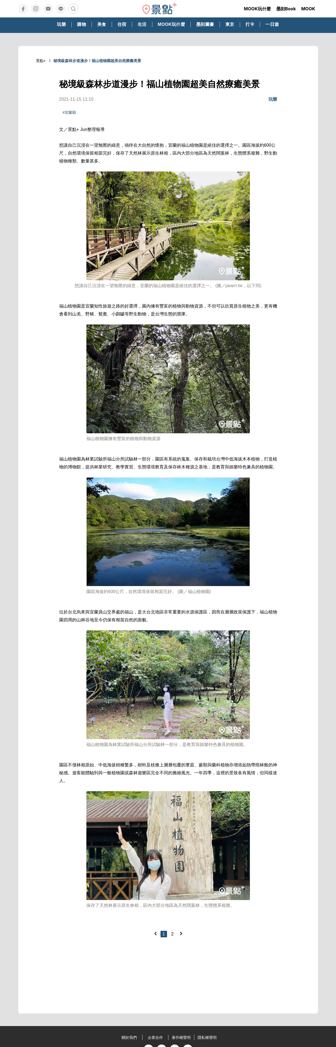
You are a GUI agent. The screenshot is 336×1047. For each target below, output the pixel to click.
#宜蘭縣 (69, 112)
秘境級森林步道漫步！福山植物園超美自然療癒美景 (97, 61)
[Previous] (155, 934)
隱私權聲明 (207, 1037)
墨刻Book (286, 8)
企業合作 (155, 1037)
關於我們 (129, 1037)
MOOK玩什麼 (257, 8)
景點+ (41, 61)
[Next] (181, 934)
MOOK (308, 8)
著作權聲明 (181, 1037)
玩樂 (272, 99)
